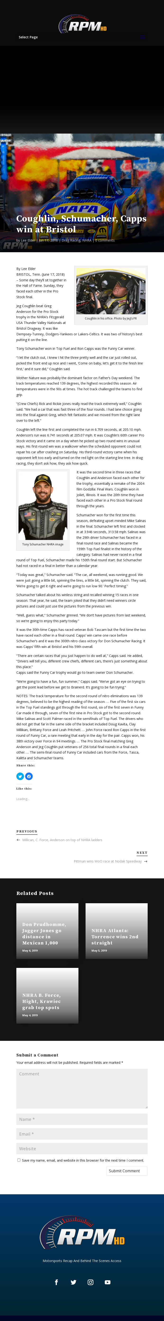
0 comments (105, 240)
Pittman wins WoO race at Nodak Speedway (108, 861)
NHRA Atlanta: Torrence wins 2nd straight (115, 937)
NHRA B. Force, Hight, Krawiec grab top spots (41, 1002)
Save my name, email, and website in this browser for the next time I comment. (83, 1160)
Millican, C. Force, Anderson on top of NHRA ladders (62, 840)
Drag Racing (71, 240)
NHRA (86, 240)
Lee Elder (28, 240)
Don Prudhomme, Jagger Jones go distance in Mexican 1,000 (44, 934)
